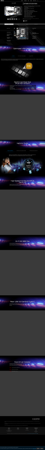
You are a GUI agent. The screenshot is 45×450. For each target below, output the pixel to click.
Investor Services (9, 431)
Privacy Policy (34, 448)
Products (22, 0)
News (28, 0)
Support (31, 0)
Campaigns (25, 0)
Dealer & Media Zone (36, 431)
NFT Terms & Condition (36, 433)
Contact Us (9, 429)
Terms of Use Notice (29, 433)
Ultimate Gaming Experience (33, 150)
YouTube (36, 429)
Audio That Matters (10, 150)
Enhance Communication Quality (21, 150)
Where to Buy (34, 0)
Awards (18, 429)
